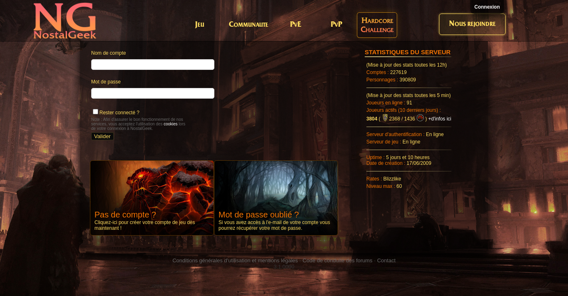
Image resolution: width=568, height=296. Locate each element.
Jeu (199, 24)
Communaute (248, 24)
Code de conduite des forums (338, 260)
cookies (170, 124)
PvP (336, 24)
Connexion (487, 7)
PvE (295, 24)
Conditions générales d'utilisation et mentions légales (235, 260)
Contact (386, 260)
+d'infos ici (439, 119)
